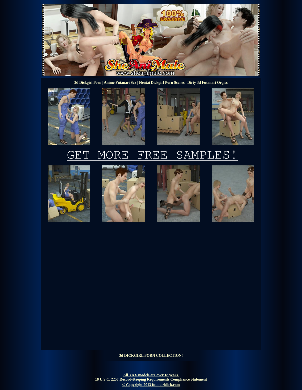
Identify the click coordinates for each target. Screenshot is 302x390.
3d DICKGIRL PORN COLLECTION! (151, 355)
